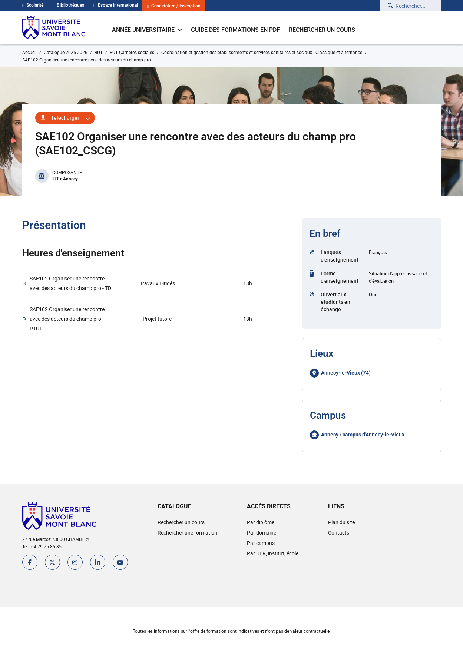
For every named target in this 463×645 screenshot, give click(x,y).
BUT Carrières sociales (132, 52)
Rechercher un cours (322, 30)
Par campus (261, 542)
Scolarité (32, 5)
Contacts (338, 532)
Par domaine (261, 532)
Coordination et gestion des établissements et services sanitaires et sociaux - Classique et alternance (261, 52)
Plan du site (341, 522)
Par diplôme (260, 522)
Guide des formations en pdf (235, 30)
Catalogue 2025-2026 (65, 52)
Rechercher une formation (187, 532)
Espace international (115, 5)
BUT (99, 52)
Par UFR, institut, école (272, 553)
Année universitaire (147, 30)
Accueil (29, 52)
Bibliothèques (68, 5)
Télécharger (65, 117)
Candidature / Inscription (174, 6)
